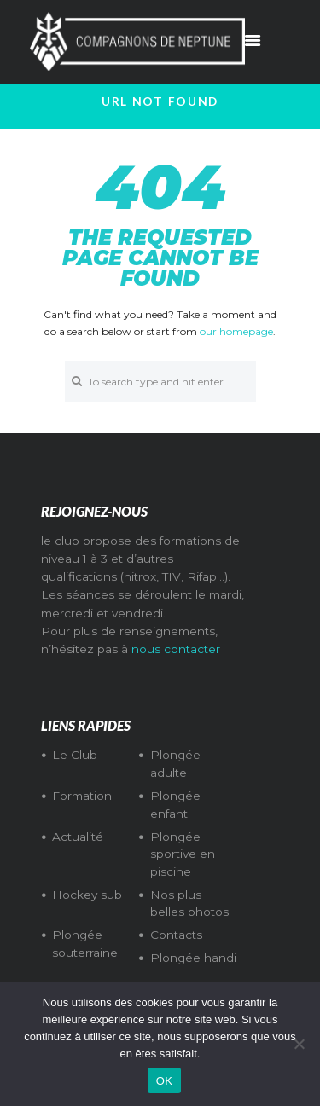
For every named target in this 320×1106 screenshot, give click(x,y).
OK (164, 1080)
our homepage (236, 331)
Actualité (77, 836)
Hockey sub (87, 894)
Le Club (74, 754)
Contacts (176, 934)
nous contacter (175, 649)
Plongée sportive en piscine (182, 854)
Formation (82, 795)
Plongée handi (193, 957)
